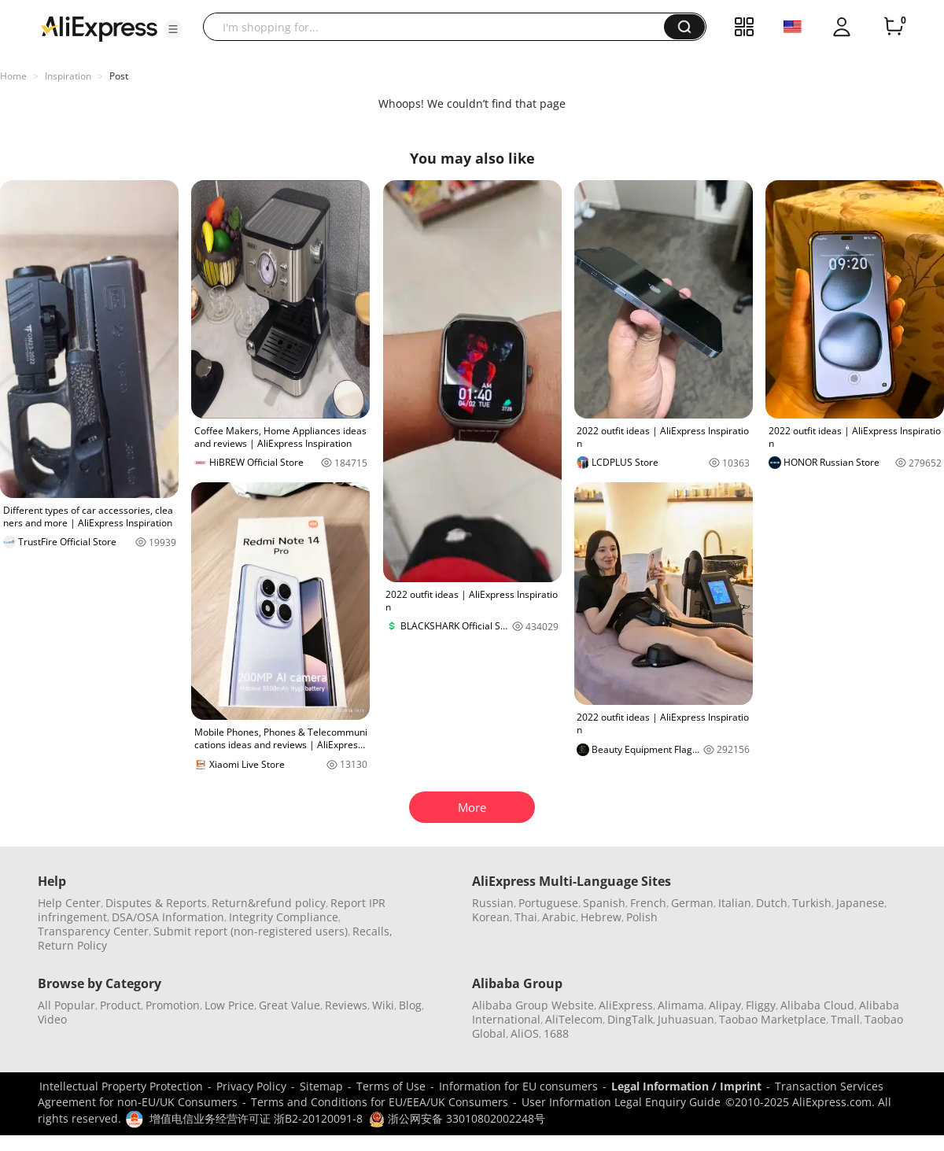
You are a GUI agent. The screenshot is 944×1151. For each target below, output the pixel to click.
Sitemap (321, 1086)
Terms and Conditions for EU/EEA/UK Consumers (379, 1101)
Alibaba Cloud (817, 1005)
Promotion (173, 1005)
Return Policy (72, 945)
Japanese (860, 902)
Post (118, 76)
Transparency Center (93, 931)
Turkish (812, 902)
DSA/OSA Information (168, 916)
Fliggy (761, 1005)
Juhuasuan (686, 1019)
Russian (493, 902)
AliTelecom (574, 1019)
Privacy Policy (251, 1086)
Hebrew (601, 916)
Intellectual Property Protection (121, 1086)
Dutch (771, 902)
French (648, 902)
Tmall (845, 1019)
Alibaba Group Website (533, 1005)
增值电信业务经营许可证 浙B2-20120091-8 (256, 1118)
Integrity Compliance (283, 916)
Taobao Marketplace (772, 1019)
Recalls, (372, 931)
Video (52, 1019)
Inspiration (68, 76)
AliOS (525, 1033)
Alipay (725, 1005)
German (692, 902)
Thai (525, 916)
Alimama (681, 1005)
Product (120, 1005)
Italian (734, 902)
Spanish (604, 902)
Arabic (559, 916)
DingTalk (630, 1019)
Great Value (289, 1005)
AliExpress (626, 1005)
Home (13, 76)
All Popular (66, 1005)
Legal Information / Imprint (686, 1086)
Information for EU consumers (518, 1086)
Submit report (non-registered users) (250, 931)
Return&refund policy (269, 902)
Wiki (383, 1005)
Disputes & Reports (156, 902)
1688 (556, 1033)
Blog (410, 1005)
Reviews (346, 1005)
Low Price (229, 1005)
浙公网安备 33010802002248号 (457, 1118)
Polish (642, 916)
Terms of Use (391, 1086)
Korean (491, 916)
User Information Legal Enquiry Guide (621, 1101)
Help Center (69, 902)
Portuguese (548, 902)
